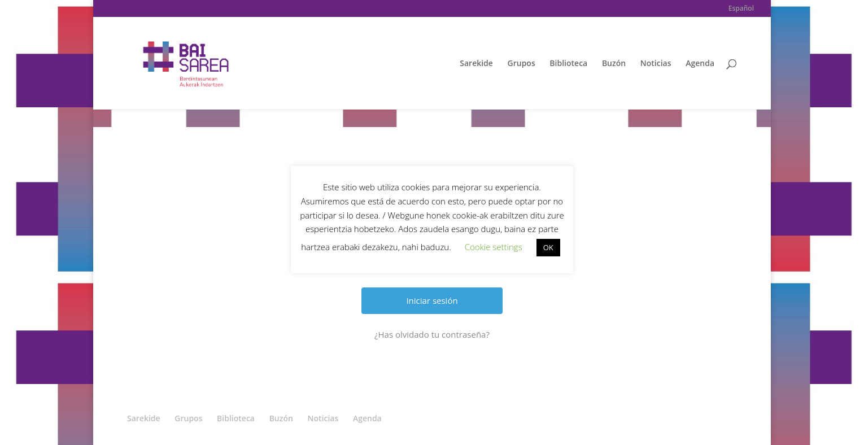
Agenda (700, 63)
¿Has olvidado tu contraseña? (432, 334)
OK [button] (548, 247)
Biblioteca (568, 63)
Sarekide (476, 63)
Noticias (655, 63)
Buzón (614, 63)
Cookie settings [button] (493, 246)
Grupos (521, 63)
